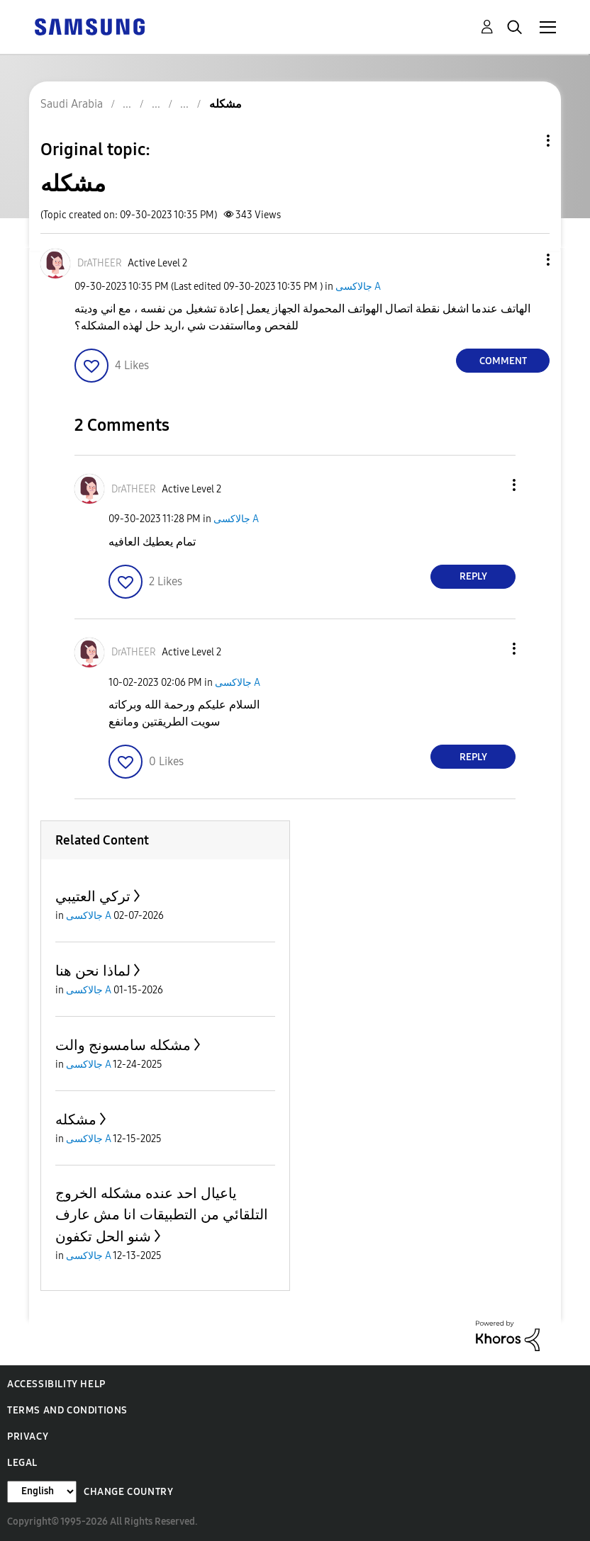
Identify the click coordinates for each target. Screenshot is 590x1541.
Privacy (27, 1436)
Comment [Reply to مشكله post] (503, 361)
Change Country (128, 1492)
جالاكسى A (358, 287)
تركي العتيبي (92, 896)
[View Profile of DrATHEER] (99, 263)
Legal (22, 1463)
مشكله (75, 1119)
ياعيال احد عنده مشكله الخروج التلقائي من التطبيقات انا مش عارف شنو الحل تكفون (161, 1215)
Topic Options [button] (524, 141)
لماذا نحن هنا (92, 970)
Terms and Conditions (67, 1410)
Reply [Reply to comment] (473, 576)
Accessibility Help (56, 1384)
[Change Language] (42, 1492)
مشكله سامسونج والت (123, 1045)
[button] (524, 260)
